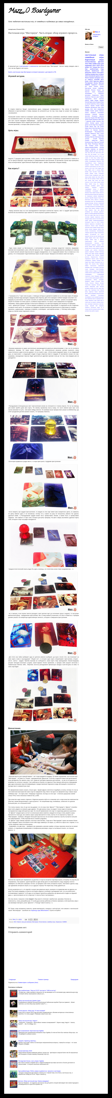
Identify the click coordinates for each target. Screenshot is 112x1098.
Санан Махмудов (89, 269)
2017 (90, 67)
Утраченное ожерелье (90, 284)
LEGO (91, 81)
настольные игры (94, 55)
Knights (89, 170)
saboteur (87, 187)
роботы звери (100, 309)
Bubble (90, 156)
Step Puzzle (101, 128)
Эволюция (93, 295)
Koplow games (94, 110)
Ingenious (101, 124)
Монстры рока (99, 243)
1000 (100, 150)
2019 (86, 154)
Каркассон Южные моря (91, 225)
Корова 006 (94, 117)
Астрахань (94, 116)
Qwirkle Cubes (93, 173)
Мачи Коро (96, 237)
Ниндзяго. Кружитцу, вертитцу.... (27, 1041)
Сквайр (97, 272)
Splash (93, 177)
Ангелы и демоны (98, 189)
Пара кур (96, 142)
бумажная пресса (92, 298)
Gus (97, 166)
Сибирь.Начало (88, 272)
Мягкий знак (88, 248)
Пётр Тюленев (100, 263)
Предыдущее (74, 979)
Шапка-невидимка (92, 293)
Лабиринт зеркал (90, 135)
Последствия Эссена (91, 83)
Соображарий (100, 274)
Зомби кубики (88, 220)
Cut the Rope (92, 124)
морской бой (93, 305)
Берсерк (95, 130)
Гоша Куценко (89, 210)
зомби (98, 300)
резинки (95, 309)
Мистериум (35, 921)
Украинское (59, 921)
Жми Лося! (96, 215)
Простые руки (95, 97)
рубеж (93, 310)
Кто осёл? (101, 234)
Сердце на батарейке (98, 270)
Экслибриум (88, 297)
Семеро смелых (89, 270)
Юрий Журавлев (93, 119)
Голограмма (98, 206)
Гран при (96, 210)
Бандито (102, 190)
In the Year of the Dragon (95, 168)
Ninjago (96, 100)
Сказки (94, 272)
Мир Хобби (93, 63)
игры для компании (27, 921)
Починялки (97, 262)
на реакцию (100, 149)
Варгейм (91, 197)
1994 (91, 152)
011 (97, 150)
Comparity (97, 159)
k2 (91, 130)
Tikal (93, 180)
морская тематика (90, 149)
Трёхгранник (88, 98)
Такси (102, 281)
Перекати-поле (94, 257)
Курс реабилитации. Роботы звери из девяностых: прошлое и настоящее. (39, 1071)
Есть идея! (90, 215)
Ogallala (102, 100)
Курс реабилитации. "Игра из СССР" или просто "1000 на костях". (37, 990)
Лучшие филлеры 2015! (25, 1051)
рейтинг (87, 100)
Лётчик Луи (92, 236)
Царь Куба (101, 288)
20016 (99, 152)
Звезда (95, 67)
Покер (89, 143)
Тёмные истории (99, 283)
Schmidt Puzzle (88, 175)
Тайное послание (95, 281)
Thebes (97, 178)
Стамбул (102, 276)
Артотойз (87, 116)
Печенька (101, 257)
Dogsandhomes (88, 163)
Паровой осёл (90, 255)
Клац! (91, 227)
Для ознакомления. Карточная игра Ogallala (31, 1031)
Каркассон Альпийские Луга (97, 223)
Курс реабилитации (91, 69)
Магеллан (101, 135)
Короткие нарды (93, 232)
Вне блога (101, 67)
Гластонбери (96, 204)
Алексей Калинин (98, 114)
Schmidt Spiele (89, 102)
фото (102, 79)
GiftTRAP (87, 166)
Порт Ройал (91, 262)
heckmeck (87, 114)
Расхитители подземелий (97, 265)
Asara (102, 154)
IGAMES (64, 921)
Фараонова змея (94, 286)
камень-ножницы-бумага (91, 147)
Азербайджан (88, 189)
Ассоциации (95, 190)
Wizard (98, 182)
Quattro (86, 173)
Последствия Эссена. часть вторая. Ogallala (31, 1061)
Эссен (95, 98)
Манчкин (92, 137)
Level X (94, 170)
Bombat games (94, 123)
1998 (97, 152)
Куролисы (87, 236)
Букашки (101, 130)
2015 (94, 65)
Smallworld (95, 175)
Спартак (101, 97)
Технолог (92, 283)
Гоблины (102, 204)
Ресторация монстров (98, 267)
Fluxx (97, 124)
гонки (102, 107)
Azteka (86, 156)
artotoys (87, 130)
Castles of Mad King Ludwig (92, 157)
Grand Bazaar (93, 166)
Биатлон (102, 192)
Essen (86, 81)
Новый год (100, 90)
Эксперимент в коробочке (94, 93)
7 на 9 (98, 154)
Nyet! (90, 171)
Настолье (101, 248)
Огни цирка (91, 253)
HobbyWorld (101, 109)
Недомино (91, 251)
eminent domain (99, 86)
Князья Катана (88, 229)
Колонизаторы (92, 230)
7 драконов (88, 121)
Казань (102, 222)
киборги (98, 302)
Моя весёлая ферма (98, 246)
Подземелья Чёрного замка (92, 258)
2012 (95, 109)
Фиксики (102, 286)
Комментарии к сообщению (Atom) (28, 982)
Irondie (86, 126)
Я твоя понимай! (95, 297)
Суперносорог (88, 279)
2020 (102, 119)
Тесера (86, 283)
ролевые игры (88, 310)
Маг (96, 236)
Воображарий (88, 131)
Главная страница (43, 979)
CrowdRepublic (92, 161)
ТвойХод (87, 74)
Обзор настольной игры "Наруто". (28, 1020)
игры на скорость (92, 302)
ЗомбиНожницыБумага (98, 220)
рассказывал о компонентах (29, 66)
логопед (102, 147)
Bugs (93, 156)
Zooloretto (87, 185)
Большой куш (91, 194)
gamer (98, 185)
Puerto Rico (101, 171)
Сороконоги (87, 276)
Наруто (102, 140)
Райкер (86, 265)
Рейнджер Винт (89, 267)
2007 (103, 152)
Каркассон (93, 133)
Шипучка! (98, 293)
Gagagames (94, 84)
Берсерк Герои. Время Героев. (92, 192)
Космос (95, 88)
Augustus (98, 121)
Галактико (90, 204)
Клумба (94, 227)
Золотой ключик (100, 218)
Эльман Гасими (95, 105)
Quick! (90, 128)
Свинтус (87, 105)
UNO (103, 180)
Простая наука (90, 91)
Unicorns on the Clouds (90, 182)
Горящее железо (100, 208)
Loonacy (98, 170)
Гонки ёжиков (91, 208)
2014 (15, 921)
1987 (86, 152)
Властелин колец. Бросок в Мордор (94, 199)
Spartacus (93, 112)
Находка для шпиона (91, 250)
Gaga (102, 69)
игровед (92, 74)
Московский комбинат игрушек (93, 244)
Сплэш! (102, 145)
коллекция (90, 304)
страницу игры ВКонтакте (40, 910)
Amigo (93, 121)
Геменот (19, 921)
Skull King (94, 128)
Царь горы (87, 290)
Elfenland (97, 164)
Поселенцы (95, 143)
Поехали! (101, 258)
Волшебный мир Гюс (90, 201)
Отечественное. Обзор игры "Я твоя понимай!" (31, 1010)
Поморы (98, 260)
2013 (102, 65)
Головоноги (92, 206)
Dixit (103, 161)
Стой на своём (88, 277)
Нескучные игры (89, 142)
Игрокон (87, 71)
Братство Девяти (99, 81)
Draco (95, 163)
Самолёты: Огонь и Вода (97, 103)
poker (102, 185)
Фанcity (86, 286)
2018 (86, 76)
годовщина (98, 298)
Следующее (12, 979)
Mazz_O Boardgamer (34, 11)
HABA (91, 100)
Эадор (86, 295)
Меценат (102, 237)
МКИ (98, 117)
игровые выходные (94, 77)
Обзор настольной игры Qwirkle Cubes (29, 1000)
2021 (89, 154)
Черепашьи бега (95, 290)
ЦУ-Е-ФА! (96, 288)
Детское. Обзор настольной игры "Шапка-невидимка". (33, 1081)
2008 (99, 119)
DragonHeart (101, 163)
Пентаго (97, 255)
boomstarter (101, 112)
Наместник (94, 140)
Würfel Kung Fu (93, 184)
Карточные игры (94, 60)
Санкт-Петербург (100, 269)
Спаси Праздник (95, 276)
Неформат (101, 88)
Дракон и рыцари (89, 213)
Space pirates (88, 177)
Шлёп (102, 293)
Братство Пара (97, 194)
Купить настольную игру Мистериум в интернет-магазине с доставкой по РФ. (32, 72)
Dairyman (99, 161)
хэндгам (97, 310)
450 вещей (93, 154)
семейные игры (51, 921)
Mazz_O (97, 32)
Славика (102, 272)
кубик (87, 67)
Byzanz (96, 156)
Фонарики (87, 288)
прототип (91, 309)
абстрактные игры (95, 107)
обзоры (87, 150)
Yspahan (102, 184)
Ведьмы (96, 197)
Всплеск (96, 203)
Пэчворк (91, 145)
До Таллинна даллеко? (97, 211)
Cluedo (93, 159)
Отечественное (43, 921)
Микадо (87, 239)
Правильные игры (98, 71)
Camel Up (101, 156)
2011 (91, 109)
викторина (87, 95)
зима (95, 300)
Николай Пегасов (90, 90)
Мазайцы (87, 137)
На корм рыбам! (95, 248)
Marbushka (88, 72)
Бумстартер (88, 88)
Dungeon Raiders (89, 164)
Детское (101, 62)
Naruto (91, 126)
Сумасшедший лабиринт (98, 277)
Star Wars (98, 177)
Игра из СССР (95, 222)
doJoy (94, 102)
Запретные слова (99, 217)
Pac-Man (95, 171)
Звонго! (94, 218)
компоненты (96, 304)
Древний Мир (96, 213)
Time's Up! (98, 180)
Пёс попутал (92, 263)
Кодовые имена (97, 229)
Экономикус (101, 295)
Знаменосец (95, 95)
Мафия (90, 237)
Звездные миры (88, 218)
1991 (89, 152)
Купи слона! (100, 133)
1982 (103, 150)
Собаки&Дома (88, 274)
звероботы (91, 300)
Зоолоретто (87, 222)
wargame (102, 187)
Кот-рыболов (93, 234)
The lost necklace (92, 178)
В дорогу (98, 102)
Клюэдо (98, 227)
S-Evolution (101, 173)
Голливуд (87, 206)
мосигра (87, 109)
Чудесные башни (93, 291)
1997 (94, 152)
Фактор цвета (100, 284)
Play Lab (96, 126)
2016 (98, 65)
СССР (96, 145)
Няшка (86, 253)
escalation (93, 185)
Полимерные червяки (90, 260)
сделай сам (92, 150)
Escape (102, 164)
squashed (94, 187)
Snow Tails (101, 175)
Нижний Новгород (99, 251)
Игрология (87, 117)
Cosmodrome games (94, 76)
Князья (102, 227)
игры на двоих (99, 74)
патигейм (96, 79)
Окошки (96, 253)
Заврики (92, 217)
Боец (86, 194)
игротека (101, 98)
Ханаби (91, 288)
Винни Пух (101, 197)
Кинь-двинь (100, 72)
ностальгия (93, 307)
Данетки (101, 116)
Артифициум (88, 190)
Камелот (87, 223)
